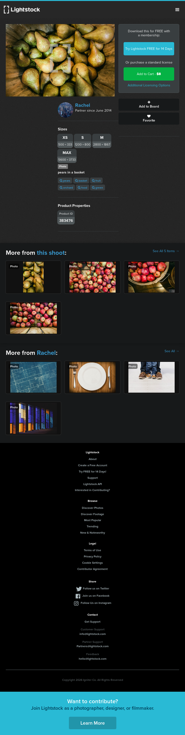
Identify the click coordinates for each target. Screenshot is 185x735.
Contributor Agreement (92, 569)
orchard (66, 187)
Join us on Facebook (95, 596)
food (82, 187)
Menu (177, 9)
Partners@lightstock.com (93, 646)
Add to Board (148, 105)
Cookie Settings (92, 563)
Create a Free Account (92, 465)
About (93, 459)
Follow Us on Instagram (96, 603)
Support (92, 478)
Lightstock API (92, 484)
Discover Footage (92, 514)
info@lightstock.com (92, 634)
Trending (92, 526)
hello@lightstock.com (92, 659)
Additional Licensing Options (149, 85)
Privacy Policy (92, 556)
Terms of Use (92, 550)
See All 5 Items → (166, 251)
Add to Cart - (149, 74)
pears (65, 181)
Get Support (92, 622)
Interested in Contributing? (92, 490)
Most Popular (92, 520)
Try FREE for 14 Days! (92, 471)
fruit (96, 181)
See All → (172, 351)
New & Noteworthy (92, 532)
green (97, 187)
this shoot (51, 252)
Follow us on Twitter (96, 588)
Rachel (82, 105)
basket (81, 181)
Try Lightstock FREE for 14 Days (148, 48)
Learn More (92, 722)
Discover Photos (92, 508)
